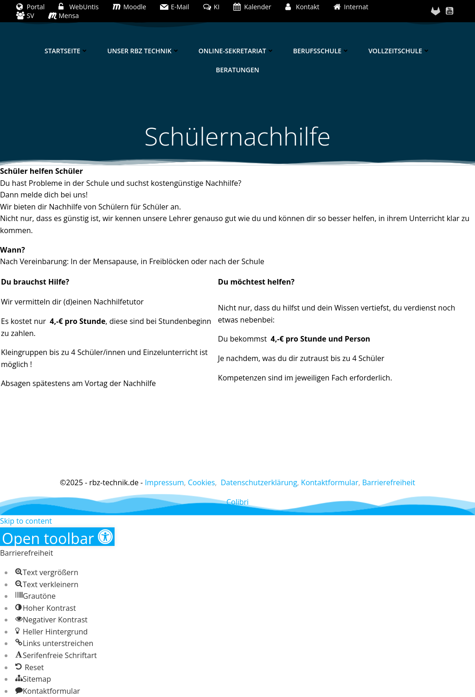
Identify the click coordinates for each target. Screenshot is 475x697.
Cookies (201, 482)
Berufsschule (321, 50)
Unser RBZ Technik (143, 50)
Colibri (237, 502)
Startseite (67, 50)
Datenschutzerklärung (259, 482)
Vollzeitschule (399, 50)
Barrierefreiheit (388, 482)
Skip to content (26, 521)
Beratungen (237, 69)
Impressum (164, 482)
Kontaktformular (330, 482)
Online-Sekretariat (237, 50)
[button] (57, 536)
